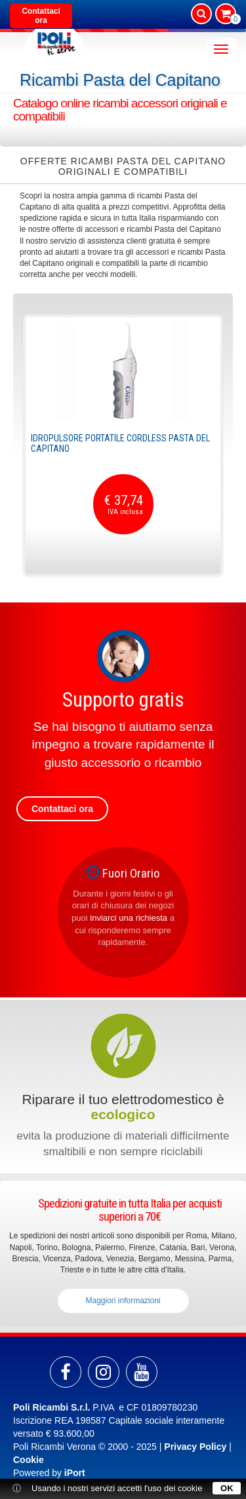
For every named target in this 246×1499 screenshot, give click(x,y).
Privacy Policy (195, 1446)
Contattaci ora (41, 16)
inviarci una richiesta (128, 918)
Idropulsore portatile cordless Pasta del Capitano (120, 443)
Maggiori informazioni (122, 1300)
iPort (74, 1473)
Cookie (28, 1459)
